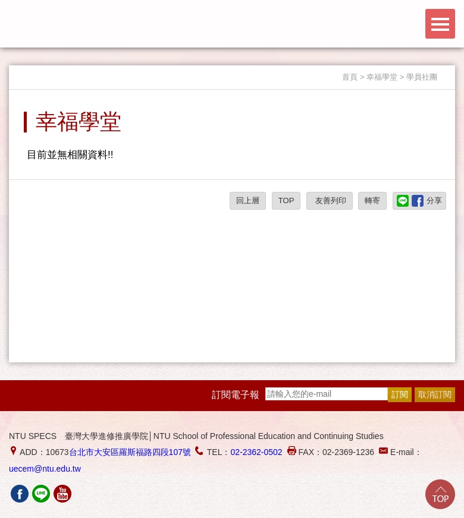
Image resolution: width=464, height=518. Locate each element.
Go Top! (440, 494)
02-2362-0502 (256, 452)
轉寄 (372, 200)
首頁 (350, 76)
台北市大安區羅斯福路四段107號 (130, 452)
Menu (440, 24)
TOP (286, 200)
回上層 (247, 200)
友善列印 (329, 200)
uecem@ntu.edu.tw (45, 468)
